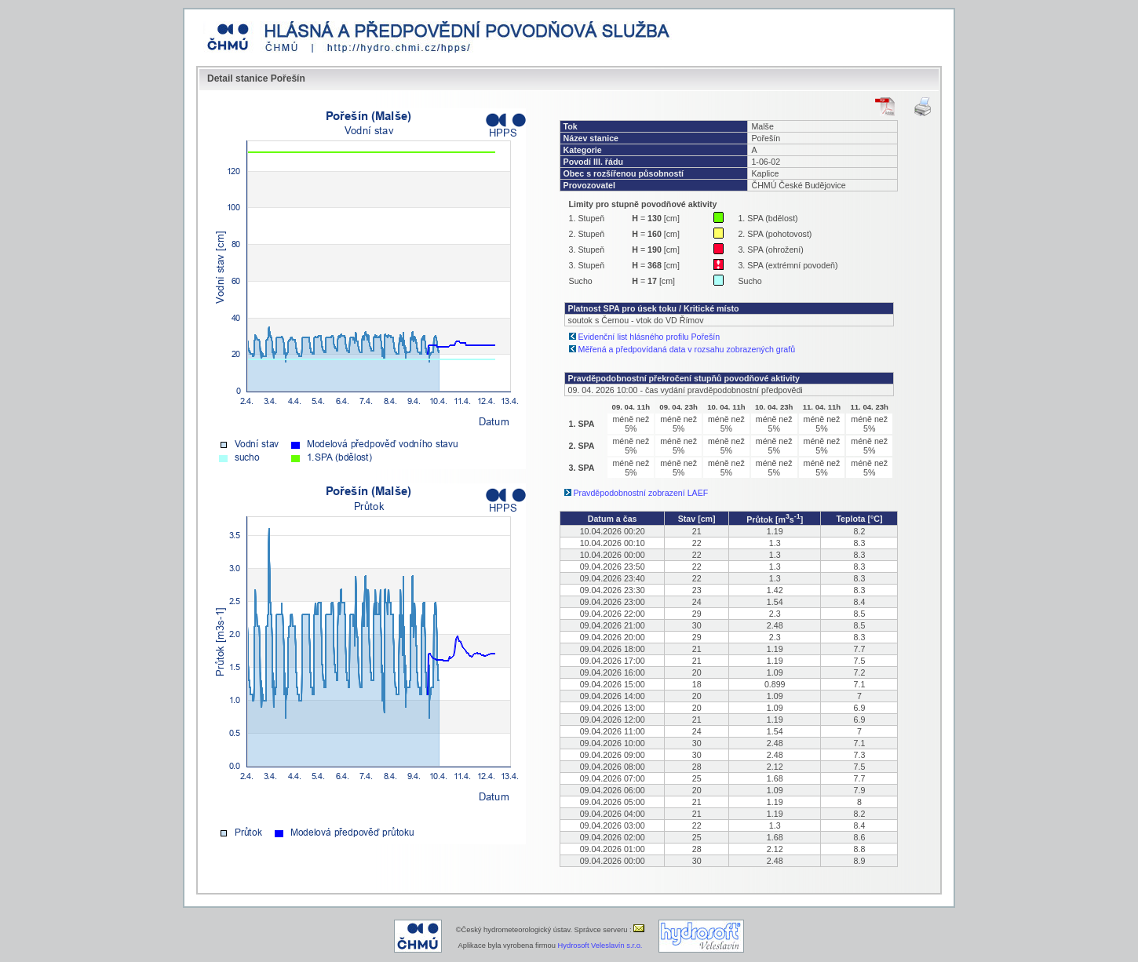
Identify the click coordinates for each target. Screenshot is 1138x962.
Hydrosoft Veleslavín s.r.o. (600, 945)
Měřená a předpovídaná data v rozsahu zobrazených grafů (687, 349)
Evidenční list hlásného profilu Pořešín (649, 336)
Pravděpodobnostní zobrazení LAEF (641, 492)
